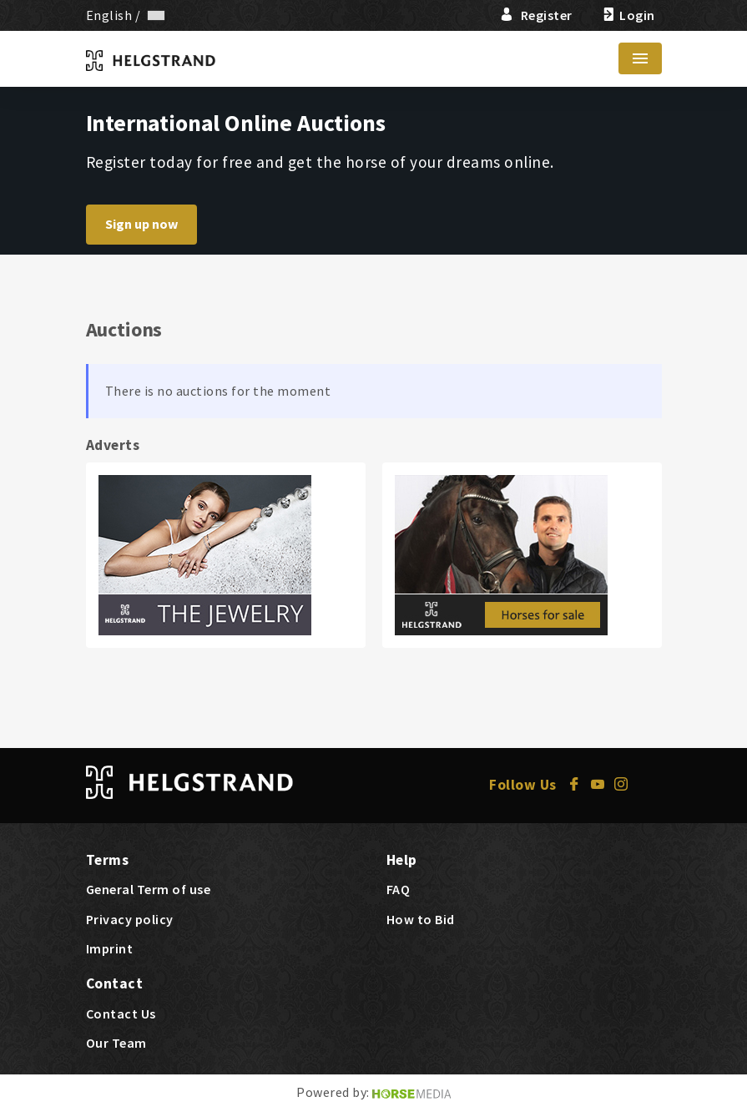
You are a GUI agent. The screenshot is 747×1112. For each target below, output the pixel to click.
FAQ (398, 889)
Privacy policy (130, 919)
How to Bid (420, 919)
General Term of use (148, 889)
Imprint (110, 948)
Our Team (116, 1042)
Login (627, 15)
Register (536, 15)
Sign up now (141, 223)
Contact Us (121, 1013)
